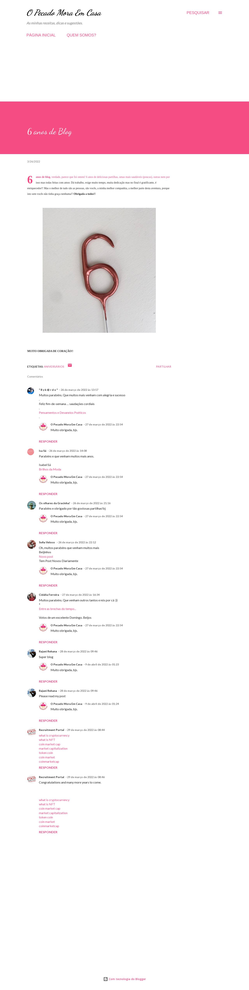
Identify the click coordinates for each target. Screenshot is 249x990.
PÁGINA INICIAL (41, 35)
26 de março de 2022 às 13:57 (79, 389)
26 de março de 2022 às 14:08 (68, 450)
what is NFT (47, 739)
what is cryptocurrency (54, 735)
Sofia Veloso (47, 542)
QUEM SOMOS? (81, 35)
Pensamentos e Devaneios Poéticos (62, 412)
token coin (46, 752)
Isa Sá (42, 450)
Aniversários (54, 366)
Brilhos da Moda (50, 469)
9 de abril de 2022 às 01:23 (102, 664)
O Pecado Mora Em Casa (63, 13)
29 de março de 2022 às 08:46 (86, 777)
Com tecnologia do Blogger (124, 979)
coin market (47, 757)
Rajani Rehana (48, 651)
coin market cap (49, 744)
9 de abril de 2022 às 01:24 (102, 703)
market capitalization (53, 748)
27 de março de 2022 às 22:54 (104, 424)
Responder (48, 441)
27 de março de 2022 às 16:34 (81, 594)
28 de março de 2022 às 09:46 (78, 651)
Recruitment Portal (51, 729)
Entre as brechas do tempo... (57, 609)
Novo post (46, 556)
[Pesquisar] (198, 13)
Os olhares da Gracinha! (54, 503)
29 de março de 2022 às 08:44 (86, 729)
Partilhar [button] (163, 366)
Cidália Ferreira (49, 594)
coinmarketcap (49, 761)
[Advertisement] (124, 74)
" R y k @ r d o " (48, 389)
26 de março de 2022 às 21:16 (91, 503)
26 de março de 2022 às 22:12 (77, 542)
